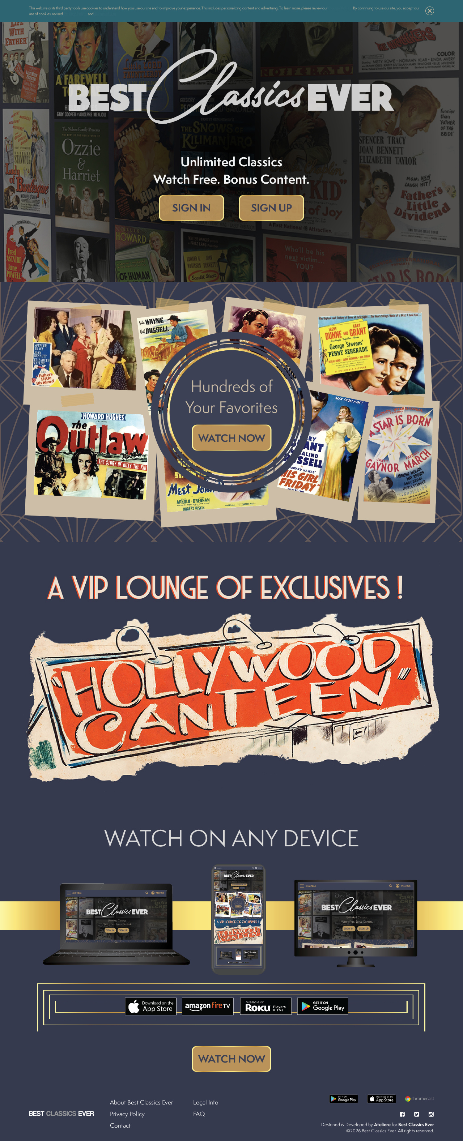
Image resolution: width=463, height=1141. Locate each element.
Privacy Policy (75, 13)
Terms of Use (105, 13)
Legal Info (205, 1102)
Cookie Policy (340, 7)
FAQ (199, 1114)
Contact (120, 1125)
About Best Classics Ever (141, 1102)
